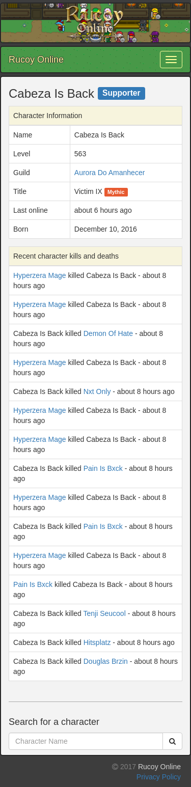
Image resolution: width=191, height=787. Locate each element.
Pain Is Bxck (103, 468)
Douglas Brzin (106, 661)
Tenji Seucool (104, 613)
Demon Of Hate (108, 333)
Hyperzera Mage (39, 275)
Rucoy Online (36, 59)
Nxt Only (97, 391)
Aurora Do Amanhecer (109, 172)
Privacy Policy (159, 777)
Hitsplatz (97, 642)
